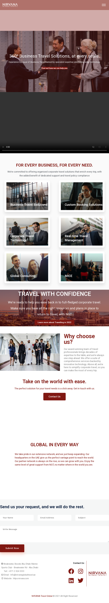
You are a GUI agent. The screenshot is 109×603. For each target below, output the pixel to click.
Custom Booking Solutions (83, 205)
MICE (68, 276)
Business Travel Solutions (28, 205)
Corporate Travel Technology (22, 238)
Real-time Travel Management (76, 238)
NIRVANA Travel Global (42, 597)
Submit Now (12, 549)
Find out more (54, 68)
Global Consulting (23, 276)
